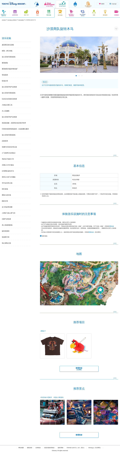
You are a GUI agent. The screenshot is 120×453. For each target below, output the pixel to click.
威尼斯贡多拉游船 (8, 45)
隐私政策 (29, 447)
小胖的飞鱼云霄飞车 (8, 213)
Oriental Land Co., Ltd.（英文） (76, 447)
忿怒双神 (5, 141)
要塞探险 (5, 63)
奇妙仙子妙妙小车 (8, 159)
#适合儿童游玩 (58, 397)
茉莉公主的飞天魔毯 (8, 177)
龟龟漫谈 (5, 75)
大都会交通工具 (7, 105)
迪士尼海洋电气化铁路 (9, 87)
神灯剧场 (5, 189)
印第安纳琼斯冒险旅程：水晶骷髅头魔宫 (15, 129)
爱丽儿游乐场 (6, 195)
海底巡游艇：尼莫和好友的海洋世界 (14, 123)
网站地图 (21, 447)
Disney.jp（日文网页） (95, 447)
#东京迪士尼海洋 (46, 397)
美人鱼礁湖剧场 (7, 225)
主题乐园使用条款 (49, 447)
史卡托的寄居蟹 (7, 207)
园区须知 (44, 236)
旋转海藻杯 (5, 231)
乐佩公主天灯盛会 (8, 165)
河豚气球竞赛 (6, 219)
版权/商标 (60, 447)
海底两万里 (5, 237)
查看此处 (111, 226)
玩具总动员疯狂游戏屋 (9, 99)
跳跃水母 (5, 201)
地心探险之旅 (6, 243)
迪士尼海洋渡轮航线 (8, 57)
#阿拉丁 (43, 331)
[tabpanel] (79, 56)
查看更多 (79, 368)
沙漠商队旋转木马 (8, 171)
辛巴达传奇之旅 (7, 183)
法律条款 (38, 447)
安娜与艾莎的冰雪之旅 (9, 147)
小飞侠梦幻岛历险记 (8, 153)
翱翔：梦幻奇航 (7, 51)
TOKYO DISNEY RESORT (14, 4)
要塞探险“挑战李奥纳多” (10, 69)
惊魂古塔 (5, 81)
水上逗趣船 (5, 111)
